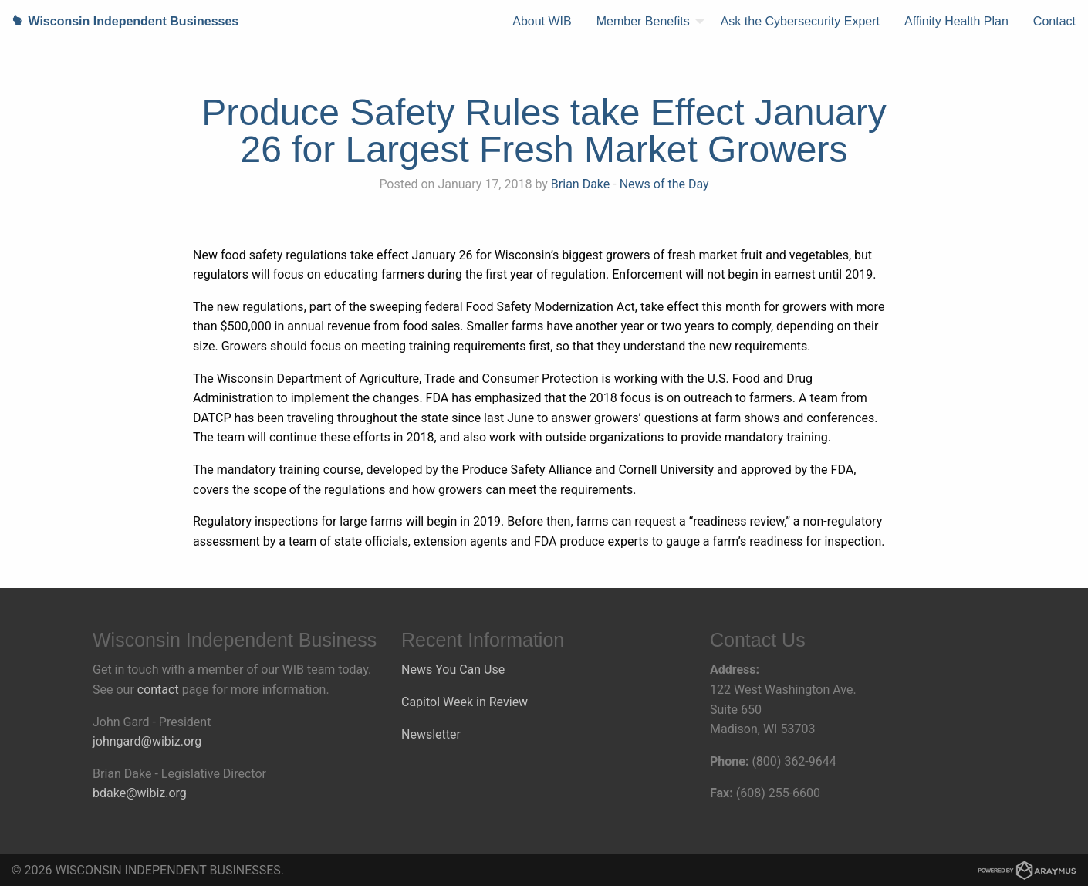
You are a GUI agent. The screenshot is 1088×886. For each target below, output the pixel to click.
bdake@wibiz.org (140, 793)
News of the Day (664, 184)
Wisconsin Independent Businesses (119, 21)
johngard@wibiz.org (147, 741)
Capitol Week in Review (464, 702)
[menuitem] (541, 21)
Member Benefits (643, 21)
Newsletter (431, 734)
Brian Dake (580, 184)
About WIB (541, 21)
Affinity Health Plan (956, 21)
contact (158, 689)
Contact (1054, 21)
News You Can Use (453, 669)
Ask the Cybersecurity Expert (800, 21)
